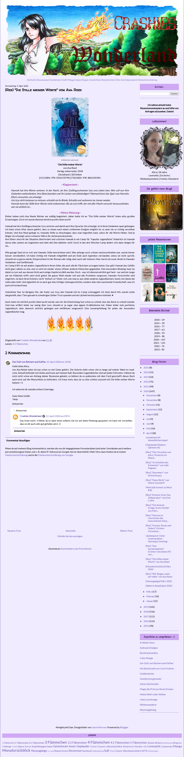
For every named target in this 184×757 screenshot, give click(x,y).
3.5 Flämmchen (77, 742)
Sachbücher (55, 80)
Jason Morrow (99, 727)
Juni (148, 423)
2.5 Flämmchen (36, 742)
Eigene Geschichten (91, 80)
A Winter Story (147, 642)
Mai (148, 428)
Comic (14, 746)
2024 (146, 372)
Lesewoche (167, 746)
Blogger (124, 727)
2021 (146, 386)
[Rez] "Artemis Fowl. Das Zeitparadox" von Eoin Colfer (158, 497)
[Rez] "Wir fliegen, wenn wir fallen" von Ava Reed (159, 575)
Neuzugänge (39, 750)
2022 (146, 381)
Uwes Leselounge (148, 699)
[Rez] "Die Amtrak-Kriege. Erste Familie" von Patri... (158, 508)
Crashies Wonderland (31, 416)
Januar (149, 601)
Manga (177, 746)
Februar (150, 596)
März (149, 591)
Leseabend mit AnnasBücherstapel (157, 438)
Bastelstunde (167, 743)
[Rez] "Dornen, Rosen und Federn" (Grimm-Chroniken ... (158, 528)
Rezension (75, 750)
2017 (146, 616)
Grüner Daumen (98, 746)
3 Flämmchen (56, 742)
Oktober (151, 404)
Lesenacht (154, 746)
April (149, 433)
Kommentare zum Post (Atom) (76, 548)
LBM (145, 746)
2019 (146, 606)
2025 (146, 367)
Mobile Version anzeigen (69, 536)
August (150, 414)
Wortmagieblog (148, 709)
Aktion (158, 742)
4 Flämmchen (98, 742)
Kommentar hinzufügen (18, 440)
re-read (51, 751)
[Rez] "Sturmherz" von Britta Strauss (157, 474)
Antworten (17, 403)
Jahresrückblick (114, 746)
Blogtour (177, 743)
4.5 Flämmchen (20, 343)
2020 (146, 391)
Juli (148, 419)
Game (50, 746)
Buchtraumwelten (149, 652)
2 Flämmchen (21, 742)
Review (65, 751)
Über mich (120, 80)
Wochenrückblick (132, 750)
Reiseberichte (108, 80)
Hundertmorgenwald (150, 678)
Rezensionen (43, 80)
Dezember (152, 395)
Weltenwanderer (148, 704)
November (152, 400)
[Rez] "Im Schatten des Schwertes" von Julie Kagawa (157, 465)
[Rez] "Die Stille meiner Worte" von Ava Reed (157, 560)
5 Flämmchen (138, 742)
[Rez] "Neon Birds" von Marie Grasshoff (157, 481)
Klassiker (138, 746)
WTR (144, 750)
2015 (146, 625)
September (152, 409)
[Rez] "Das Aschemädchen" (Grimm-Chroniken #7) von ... (158, 550)
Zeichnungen (152, 751)
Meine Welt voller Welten (153, 694)
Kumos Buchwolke (149, 683)
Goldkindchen (147, 673)
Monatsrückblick (16, 750)
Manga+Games (74, 80)
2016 (146, 621)
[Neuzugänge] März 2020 (159, 581)
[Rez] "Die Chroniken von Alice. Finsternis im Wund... (158, 455)
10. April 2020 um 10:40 (59, 361)
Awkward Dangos (149, 647)
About (151, 742)
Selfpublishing (98, 751)
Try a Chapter (116, 751)
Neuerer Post (14, 530)
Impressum (131, 80)
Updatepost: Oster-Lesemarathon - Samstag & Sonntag (156, 538)
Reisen (57, 750)
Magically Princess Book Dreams (156, 689)
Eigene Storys (24, 746)
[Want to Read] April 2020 (159, 585)
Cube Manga (146, 658)
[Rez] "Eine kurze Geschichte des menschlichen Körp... (157, 518)
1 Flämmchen (8, 743)
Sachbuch (87, 750)
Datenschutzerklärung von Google (55, 455)
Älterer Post (126, 530)
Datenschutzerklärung (147, 80)
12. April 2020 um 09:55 (58, 416)
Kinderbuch (128, 746)
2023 (146, 376)
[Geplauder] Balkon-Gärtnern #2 (156, 446)
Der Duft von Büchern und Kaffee (29, 361)
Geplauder (82, 746)
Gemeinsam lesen (64, 746)
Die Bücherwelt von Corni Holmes (157, 668)
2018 (146, 611)
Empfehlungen (39, 746)
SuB (64, 80)
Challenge (6, 746)
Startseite (31, 80)
